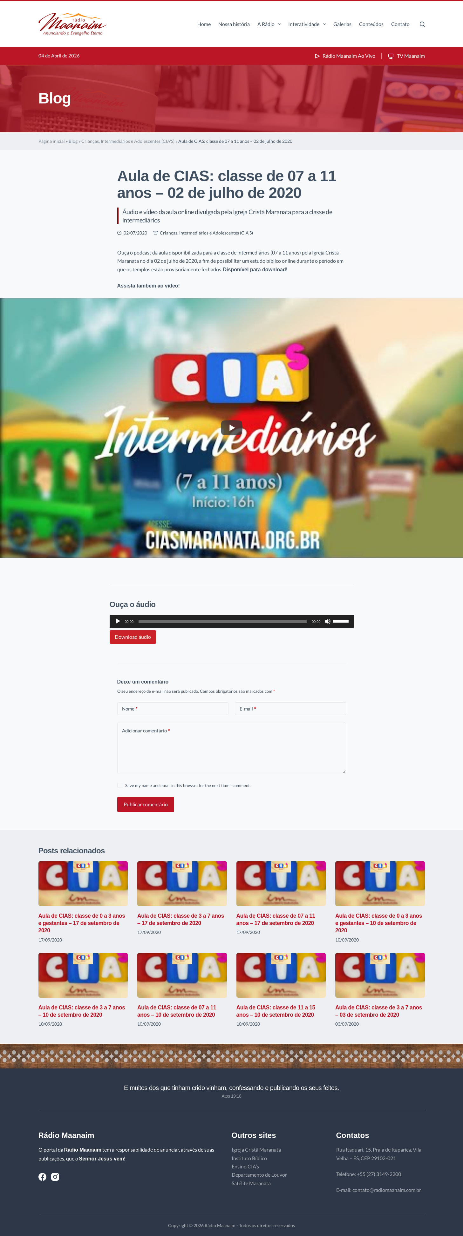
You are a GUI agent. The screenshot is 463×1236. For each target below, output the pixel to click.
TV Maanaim (406, 56)
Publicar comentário (146, 804)
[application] (232, 621)
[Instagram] (55, 1177)
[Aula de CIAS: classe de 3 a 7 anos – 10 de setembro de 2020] (83, 975)
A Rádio (270, 24)
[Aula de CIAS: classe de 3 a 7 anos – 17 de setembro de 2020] (182, 883)
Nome (130, 709)
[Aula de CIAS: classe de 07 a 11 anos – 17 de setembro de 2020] (281, 883)
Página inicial (51, 141)
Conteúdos (371, 24)
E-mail (248, 709)
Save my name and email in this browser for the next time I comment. (188, 785)
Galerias (342, 24)
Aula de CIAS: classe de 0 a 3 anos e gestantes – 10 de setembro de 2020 (373, 923)
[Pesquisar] (422, 24)
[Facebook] (42, 1177)
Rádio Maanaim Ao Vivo (344, 56)
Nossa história (234, 24)
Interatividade (308, 24)
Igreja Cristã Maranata (256, 1150)
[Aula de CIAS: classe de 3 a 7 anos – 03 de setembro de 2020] (380, 975)
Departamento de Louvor (259, 1175)
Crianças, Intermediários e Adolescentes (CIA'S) (127, 141)
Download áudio (133, 637)
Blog (73, 141)
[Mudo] (327, 621)
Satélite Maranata (251, 1183)
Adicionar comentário (146, 731)
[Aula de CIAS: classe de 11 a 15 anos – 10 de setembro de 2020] (281, 975)
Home (204, 24)
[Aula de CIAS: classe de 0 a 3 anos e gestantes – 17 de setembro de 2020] (83, 883)
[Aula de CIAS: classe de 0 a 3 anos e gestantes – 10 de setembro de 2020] (380, 883)
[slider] (223, 621)
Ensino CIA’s (245, 1166)
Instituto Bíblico (249, 1158)
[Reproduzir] (118, 621)
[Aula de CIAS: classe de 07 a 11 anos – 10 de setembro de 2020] (182, 975)
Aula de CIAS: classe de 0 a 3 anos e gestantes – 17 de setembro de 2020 (76, 923)
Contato (400, 24)
